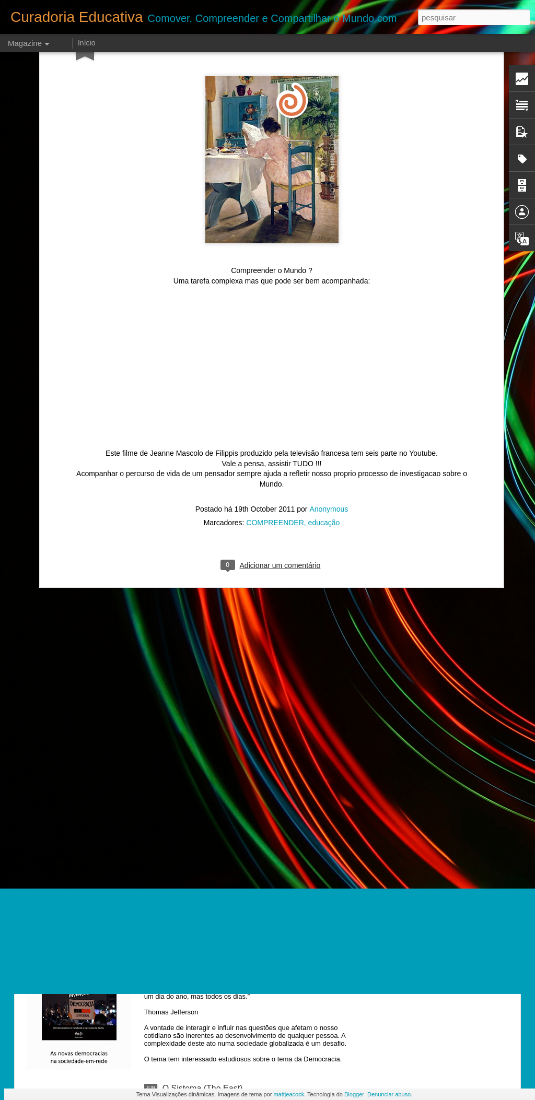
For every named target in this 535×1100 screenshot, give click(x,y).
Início (86, 43)
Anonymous (328, 397)
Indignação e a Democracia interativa (231, 969)
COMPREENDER (275, 411)
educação (324, 411)
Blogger (354, 1094)
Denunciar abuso (389, 1094)
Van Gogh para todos (201, 851)
